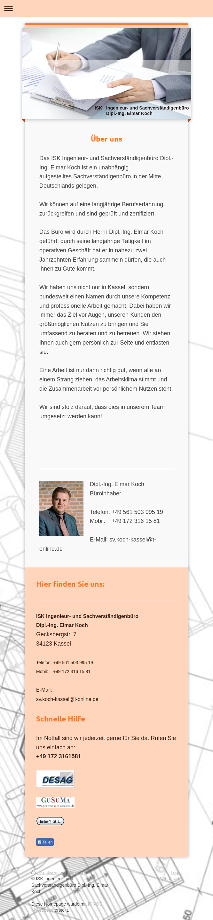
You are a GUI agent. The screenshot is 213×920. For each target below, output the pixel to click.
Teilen (44, 842)
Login (176, 872)
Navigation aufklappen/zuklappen (106, 8)
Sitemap (76, 872)
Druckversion (48, 872)
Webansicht (170, 878)
